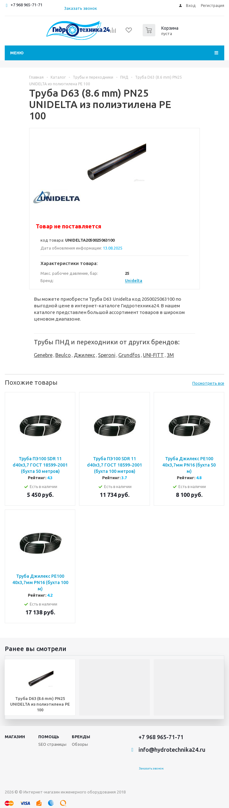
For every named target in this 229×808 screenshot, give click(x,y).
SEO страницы (52, 744)
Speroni (106, 355)
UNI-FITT (153, 355)
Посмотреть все (208, 383)
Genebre (43, 355)
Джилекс (84, 355)
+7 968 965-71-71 (26, 5)
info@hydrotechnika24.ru (172, 749)
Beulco (63, 355)
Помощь (48, 736)
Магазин (15, 736)
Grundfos (129, 355)
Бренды (81, 736)
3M (170, 355)
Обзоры (80, 744)
